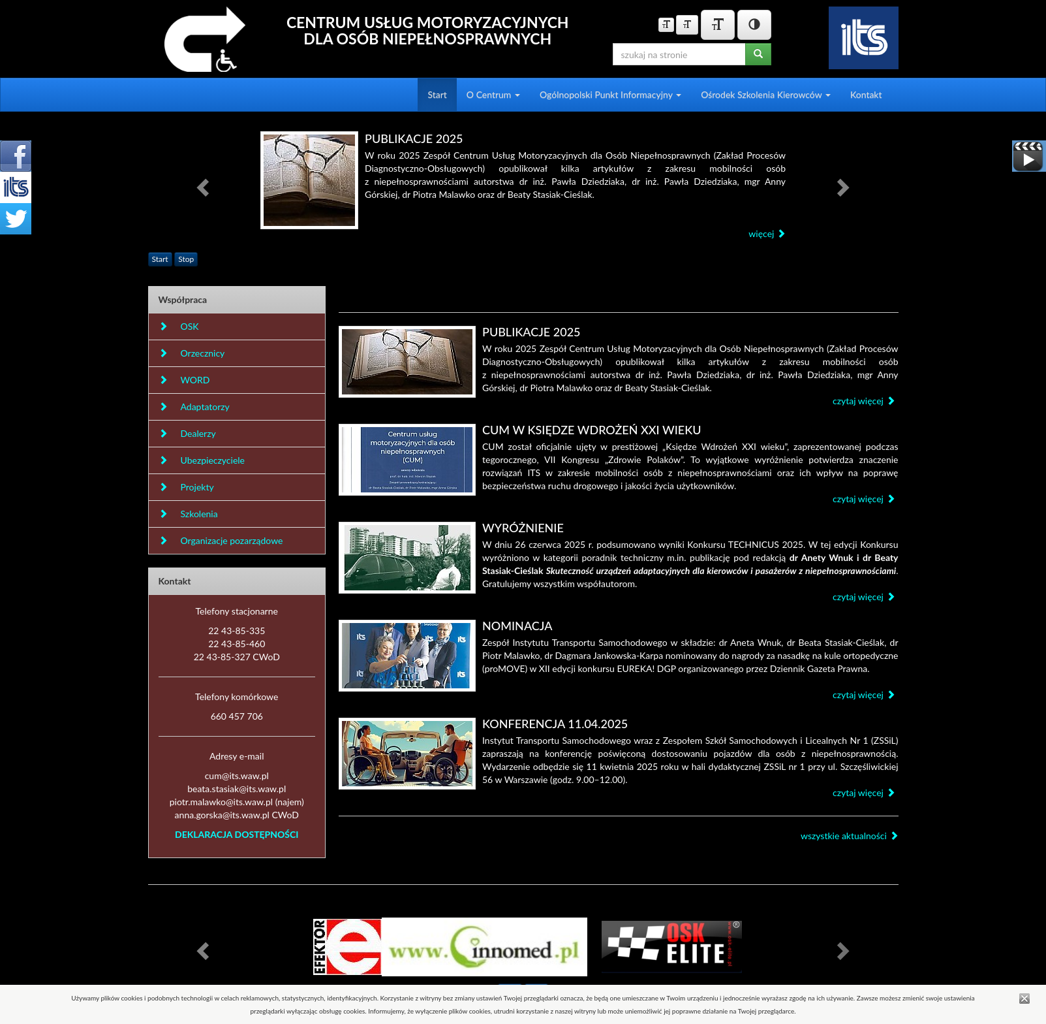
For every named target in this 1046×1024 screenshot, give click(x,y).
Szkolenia (188, 513)
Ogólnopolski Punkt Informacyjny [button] (610, 94)
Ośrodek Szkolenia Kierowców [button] (766, 94)
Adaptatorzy (194, 406)
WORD (184, 379)
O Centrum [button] (493, 94)
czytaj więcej (864, 400)
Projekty (186, 486)
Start (436, 94)
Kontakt (866, 94)
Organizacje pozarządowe (221, 540)
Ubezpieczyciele (202, 460)
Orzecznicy (192, 353)
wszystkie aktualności (850, 835)
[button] (204, 187)
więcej (767, 233)
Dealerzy (187, 433)
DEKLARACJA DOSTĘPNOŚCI (236, 834)
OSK (179, 326)
